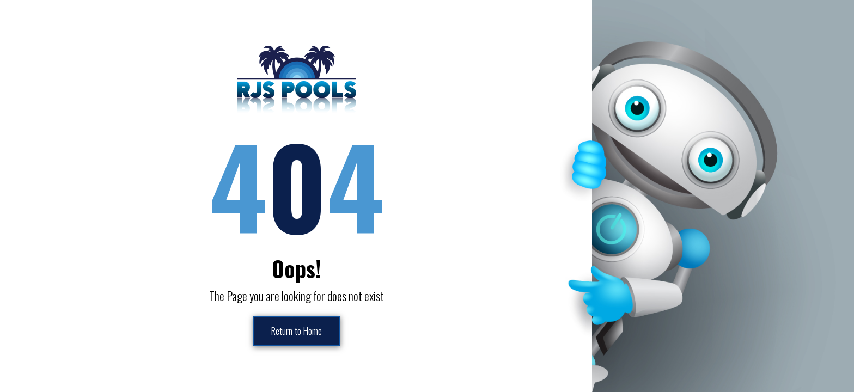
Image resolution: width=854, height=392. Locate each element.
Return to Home (297, 331)
